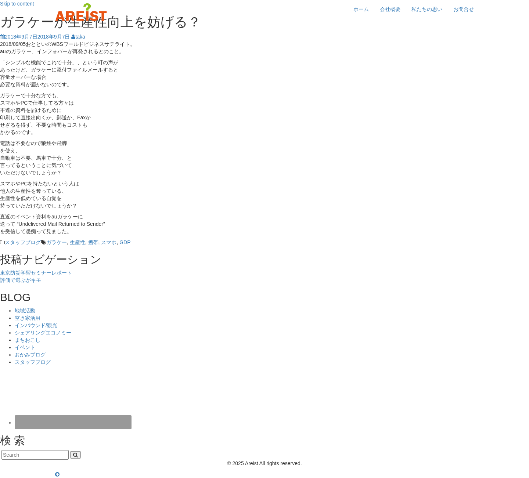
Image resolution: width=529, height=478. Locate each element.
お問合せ (463, 9)
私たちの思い (426, 9)
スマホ (108, 242)
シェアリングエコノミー (43, 333)
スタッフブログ (23, 242)
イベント (25, 347)
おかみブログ (30, 355)
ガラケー (56, 242)
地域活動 (25, 311)
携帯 (93, 242)
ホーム (361, 9)
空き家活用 (27, 318)
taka (78, 37)
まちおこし (27, 340)
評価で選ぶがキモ (20, 280)
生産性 (77, 242)
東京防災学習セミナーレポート (36, 273)
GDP (124, 242)
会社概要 (390, 9)
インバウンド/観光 (36, 325)
